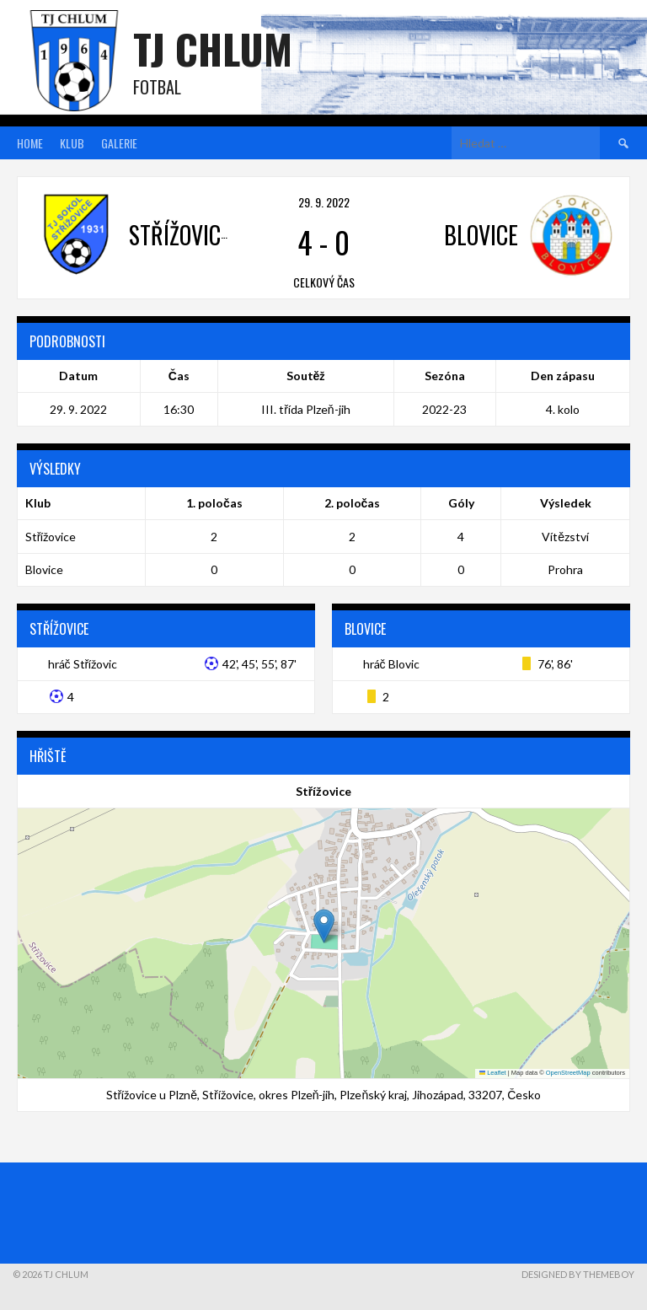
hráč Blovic (391, 664)
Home (30, 143)
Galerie (119, 143)
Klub (72, 143)
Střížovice (51, 536)
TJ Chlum (212, 48)
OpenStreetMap (568, 1072)
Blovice (44, 569)
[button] (323, 926)
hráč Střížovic (83, 664)
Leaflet (492, 1072)
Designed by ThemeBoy (577, 1274)
